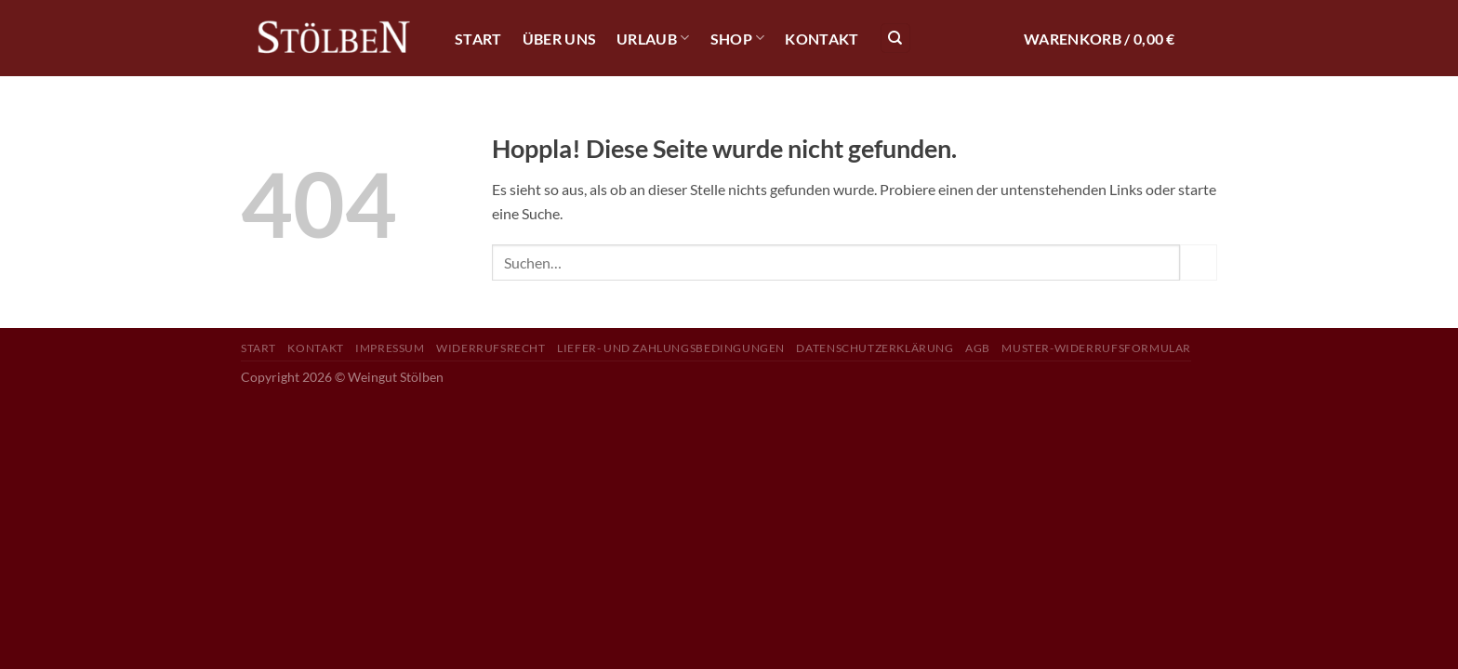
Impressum (390, 348)
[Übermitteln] (1198, 262)
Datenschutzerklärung (874, 348)
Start (478, 38)
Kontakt (821, 38)
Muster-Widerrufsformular (1096, 348)
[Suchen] (895, 38)
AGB (977, 348)
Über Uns (560, 38)
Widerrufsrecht (491, 348)
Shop (737, 37)
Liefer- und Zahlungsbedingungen (671, 348)
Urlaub (652, 37)
